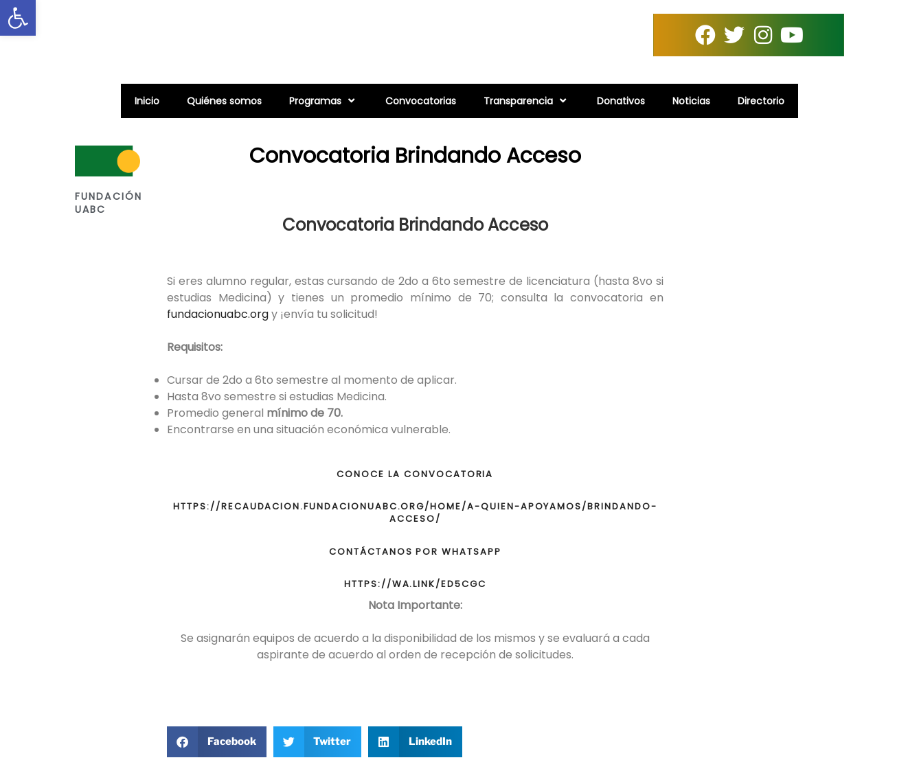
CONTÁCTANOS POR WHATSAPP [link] (415, 551)
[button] (216, 741)
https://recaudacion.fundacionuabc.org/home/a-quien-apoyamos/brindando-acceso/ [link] (415, 512)
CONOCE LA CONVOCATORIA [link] (415, 474)
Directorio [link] (761, 101)
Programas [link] (323, 100)
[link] (18, 18)
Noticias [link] (691, 101)
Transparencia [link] (526, 100)
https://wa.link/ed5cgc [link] (415, 583)
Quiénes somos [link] (224, 101)
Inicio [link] (147, 101)
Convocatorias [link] (420, 101)
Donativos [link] (621, 101)
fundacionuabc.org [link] (218, 314)
